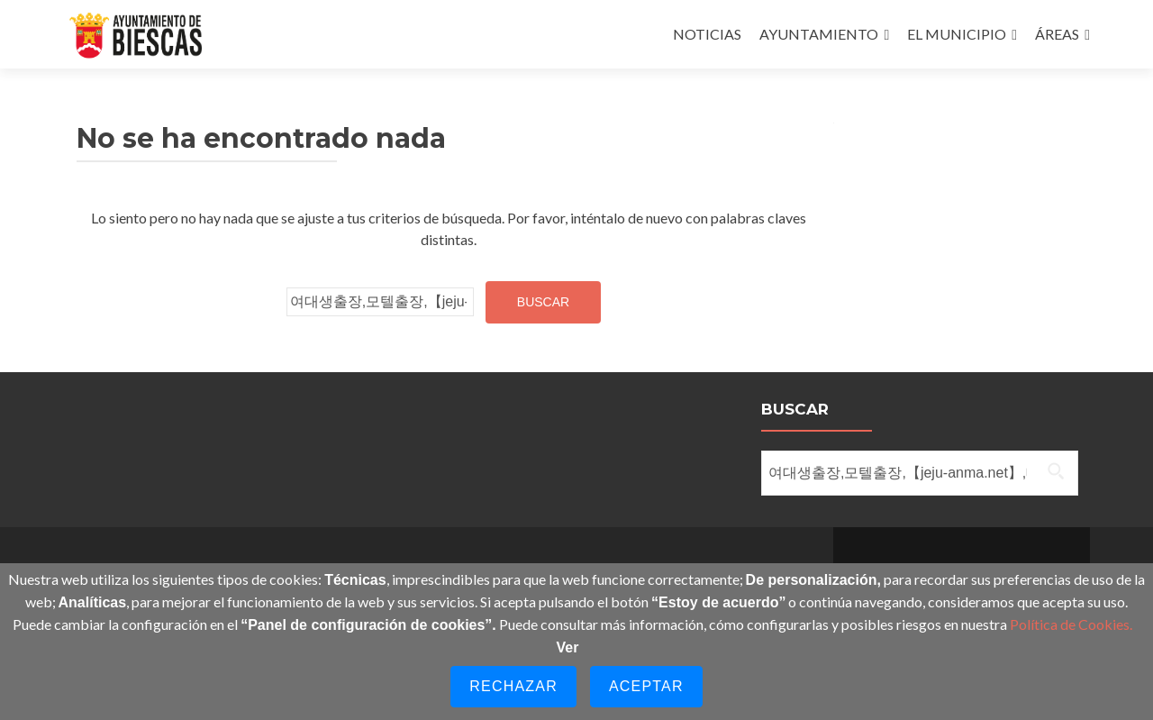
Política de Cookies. (1071, 624)
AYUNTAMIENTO (818, 33)
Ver (568, 647)
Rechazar (513, 686)
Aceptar (646, 686)
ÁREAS (1057, 33)
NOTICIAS (707, 33)
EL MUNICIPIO (956, 33)
